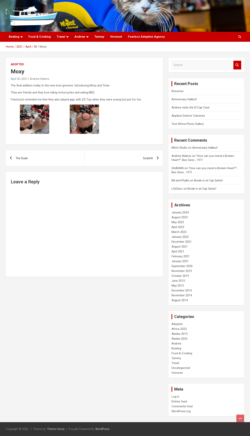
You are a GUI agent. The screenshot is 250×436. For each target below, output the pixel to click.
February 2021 (180, 256)
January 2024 (180, 212)
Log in (175, 396)
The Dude (22, 158)
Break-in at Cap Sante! (208, 180)
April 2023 (177, 227)
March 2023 (179, 232)
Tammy (99, 36)
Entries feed (179, 401)
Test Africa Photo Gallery (187, 124)
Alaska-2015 (179, 334)
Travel (61, 36)
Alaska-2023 (179, 338)
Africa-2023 (179, 329)
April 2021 (177, 251)
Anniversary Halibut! (184, 99)
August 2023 (179, 217)
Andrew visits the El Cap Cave (190, 107)
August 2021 (179, 246)
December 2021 (181, 241)
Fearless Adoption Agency (146, 36)
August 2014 (179, 300)
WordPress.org (181, 411)
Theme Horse (56, 429)
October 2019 (180, 276)
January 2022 (180, 237)
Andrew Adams (39, 78)
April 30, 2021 (19, 78)
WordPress (102, 429)
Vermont (116, 36)
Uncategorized (180, 368)
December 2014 (181, 290)
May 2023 (177, 222)
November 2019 (181, 271)
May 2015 (177, 285)
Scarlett (148, 158)
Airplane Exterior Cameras (188, 115)
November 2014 (181, 295)
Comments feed (182, 406)
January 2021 (180, 261)
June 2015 (178, 280)
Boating (14, 36)
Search (237, 65)
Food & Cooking (40, 36)
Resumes (177, 91)
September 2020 (182, 266)
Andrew (79, 36)
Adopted (17, 64)
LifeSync (177, 188)
